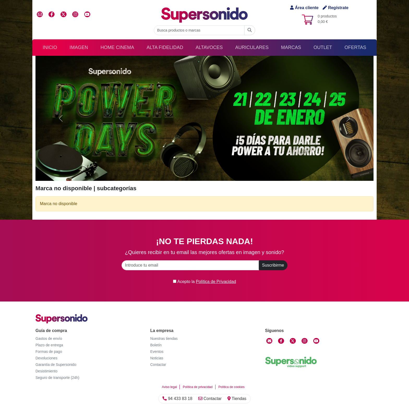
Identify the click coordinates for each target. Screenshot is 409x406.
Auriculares (252, 47)
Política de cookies (231, 387)
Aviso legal (169, 387)
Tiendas (236, 398)
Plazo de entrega (49, 345)
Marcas (291, 47)
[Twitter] (293, 341)
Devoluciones (46, 358)
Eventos (157, 351)
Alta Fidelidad (165, 47)
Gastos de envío (48, 338)
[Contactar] (269, 341)
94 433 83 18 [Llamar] (177, 398)
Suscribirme (273, 265)
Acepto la (204, 281)
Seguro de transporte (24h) (57, 378)
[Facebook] (281, 341)
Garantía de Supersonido (55, 364)
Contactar (210, 398)
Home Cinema (117, 47)
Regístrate (335, 7)
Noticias (156, 358)
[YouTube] (316, 341)
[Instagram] (305, 341)
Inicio (50, 47)
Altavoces (209, 47)
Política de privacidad (198, 387)
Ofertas (355, 47)
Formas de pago (48, 351)
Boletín (156, 345)
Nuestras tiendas (164, 338)
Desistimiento (46, 371)
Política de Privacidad (216, 281)
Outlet (323, 47)
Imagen (79, 47)
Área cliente (304, 7)
